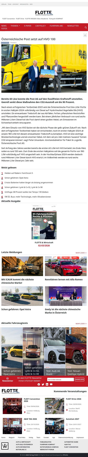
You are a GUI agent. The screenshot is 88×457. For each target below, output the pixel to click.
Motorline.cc (21, 449)
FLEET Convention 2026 (32, 400)
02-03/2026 (44, 245)
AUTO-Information (23, 447)
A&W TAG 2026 (30, 419)
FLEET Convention (9, 19)
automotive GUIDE (71, 442)
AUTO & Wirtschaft (23, 442)
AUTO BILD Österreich (24, 444)
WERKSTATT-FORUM (47, 449)
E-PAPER (28, 26)
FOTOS (4, 28)
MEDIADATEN (24, 4)
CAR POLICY (40, 26)
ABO (31, 4)
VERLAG (4, 4)
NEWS (4, 26)
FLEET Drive (20, 19)
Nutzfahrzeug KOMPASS (49, 447)
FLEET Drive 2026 (73, 399)
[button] (5, 351)
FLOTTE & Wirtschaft (44, 242)
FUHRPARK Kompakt (47, 444)
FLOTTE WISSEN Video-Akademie (36, 19)
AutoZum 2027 (72, 419)
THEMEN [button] (15, 26)
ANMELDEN (79, 379)
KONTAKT (16, 4)
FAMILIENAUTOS (45, 442)
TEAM (10, 4)
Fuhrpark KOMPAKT (56, 19)
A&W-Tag (67, 444)
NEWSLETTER (73, 26)
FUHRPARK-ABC (57, 26)
